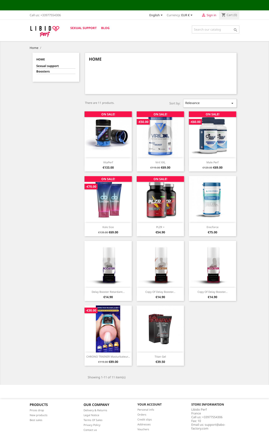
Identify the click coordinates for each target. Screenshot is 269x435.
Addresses (144, 424)
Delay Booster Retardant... (108, 292)
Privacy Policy (92, 425)
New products (38, 415)
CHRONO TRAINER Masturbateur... (108, 356)
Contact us (90, 430)
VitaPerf (108, 162)
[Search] (215, 29)
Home (40, 59)
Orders (141, 414)
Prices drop (37, 410)
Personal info (145, 409)
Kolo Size (108, 227)
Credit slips (144, 419)
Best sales (36, 420)
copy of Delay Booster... (160, 292)
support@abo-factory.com (208, 426)
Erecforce (213, 227)
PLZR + (160, 227)
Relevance (209, 103)
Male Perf (212, 162)
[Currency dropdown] (187, 15)
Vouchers (143, 429)
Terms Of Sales (93, 420)
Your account (149, 404)
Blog (105, 28)
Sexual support (83, 28)
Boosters (43, 71)
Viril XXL (160, 162)
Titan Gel (160, 356)
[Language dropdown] (156, 15)
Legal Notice (91, 415)
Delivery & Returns (95, 410)
